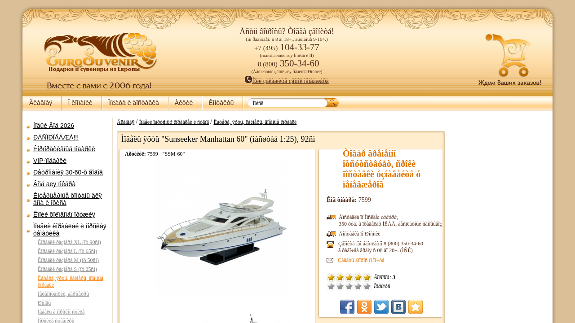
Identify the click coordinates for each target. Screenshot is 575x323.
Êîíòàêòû (221, 102)
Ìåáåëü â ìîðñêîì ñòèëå (61, 312)
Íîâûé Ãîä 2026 (53, 125)
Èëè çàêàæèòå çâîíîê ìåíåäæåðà (287, 81)
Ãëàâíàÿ (40, 102)
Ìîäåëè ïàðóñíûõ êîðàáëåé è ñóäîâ (174, 122)
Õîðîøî (358, 286)
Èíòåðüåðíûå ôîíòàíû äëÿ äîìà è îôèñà (67, 199)
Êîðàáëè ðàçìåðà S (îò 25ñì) (67, 269)
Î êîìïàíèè (80, 102)
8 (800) (403, 243)
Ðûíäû (44, 303)
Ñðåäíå (349, 286)
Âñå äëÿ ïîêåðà (54, 184)
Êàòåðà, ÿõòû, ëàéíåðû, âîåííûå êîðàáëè (254, 122)
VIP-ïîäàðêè (49, 160)
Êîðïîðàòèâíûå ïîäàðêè (64, 149)
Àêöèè (184, 102)
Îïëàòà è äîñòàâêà (133, 102)
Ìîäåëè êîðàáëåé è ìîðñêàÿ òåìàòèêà (69, 230)
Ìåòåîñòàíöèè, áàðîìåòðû (63, 294)
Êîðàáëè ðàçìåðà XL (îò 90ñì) (69, 242)
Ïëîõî (340, 286)
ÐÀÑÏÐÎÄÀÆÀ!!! (56, 137)
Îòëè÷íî (367, 286)
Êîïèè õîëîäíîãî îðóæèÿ (64, 214)
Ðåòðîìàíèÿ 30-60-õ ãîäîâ (68, 172)
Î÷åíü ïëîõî (331, 286)
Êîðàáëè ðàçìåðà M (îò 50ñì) (68, 260)
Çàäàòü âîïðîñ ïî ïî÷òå (361, 260)
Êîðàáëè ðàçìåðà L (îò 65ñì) (67, 251)
